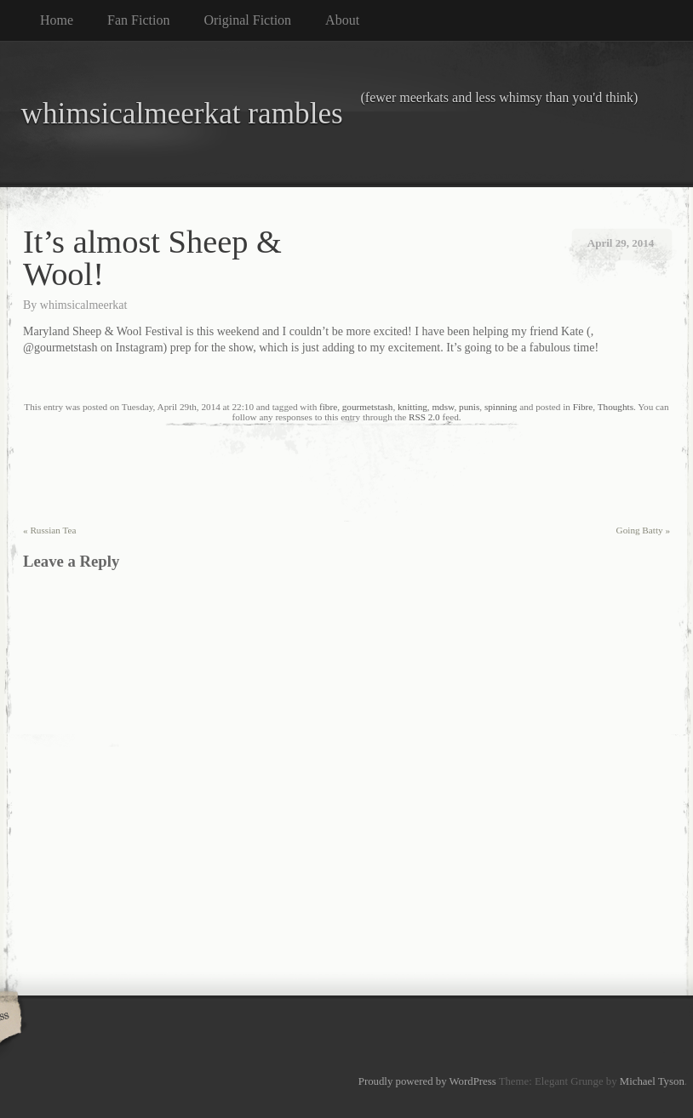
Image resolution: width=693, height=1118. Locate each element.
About (342, 20)
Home (56, 20)
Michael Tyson (652, 1081)
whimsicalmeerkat (84, 305)
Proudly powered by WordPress (427, 1081)
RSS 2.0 (424, 417)
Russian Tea (49, 530)
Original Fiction (247, 20)
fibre (328, 407)
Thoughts (615, 407)
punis (469, 407)
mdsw (443, 407)
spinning (501, 407)
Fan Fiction (138, 20)
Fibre (583, 407)
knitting (412, 407)
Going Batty (643, 530)
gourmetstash (367, 407)
